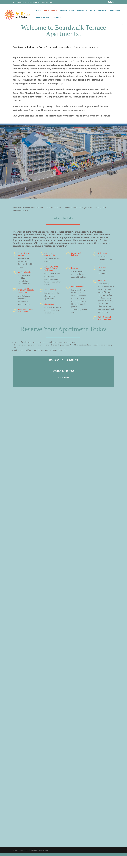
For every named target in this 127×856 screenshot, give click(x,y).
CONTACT (56, 18)
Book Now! (63, 377)
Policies (111, 2)
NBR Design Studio (40, 850)
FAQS (92, 11)
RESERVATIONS (67, 11)
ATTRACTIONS (42, 18)
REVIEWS (102, 11)
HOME (38, 11)
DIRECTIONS (114, 11)
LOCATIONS (49, 11)
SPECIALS (81, 11)
